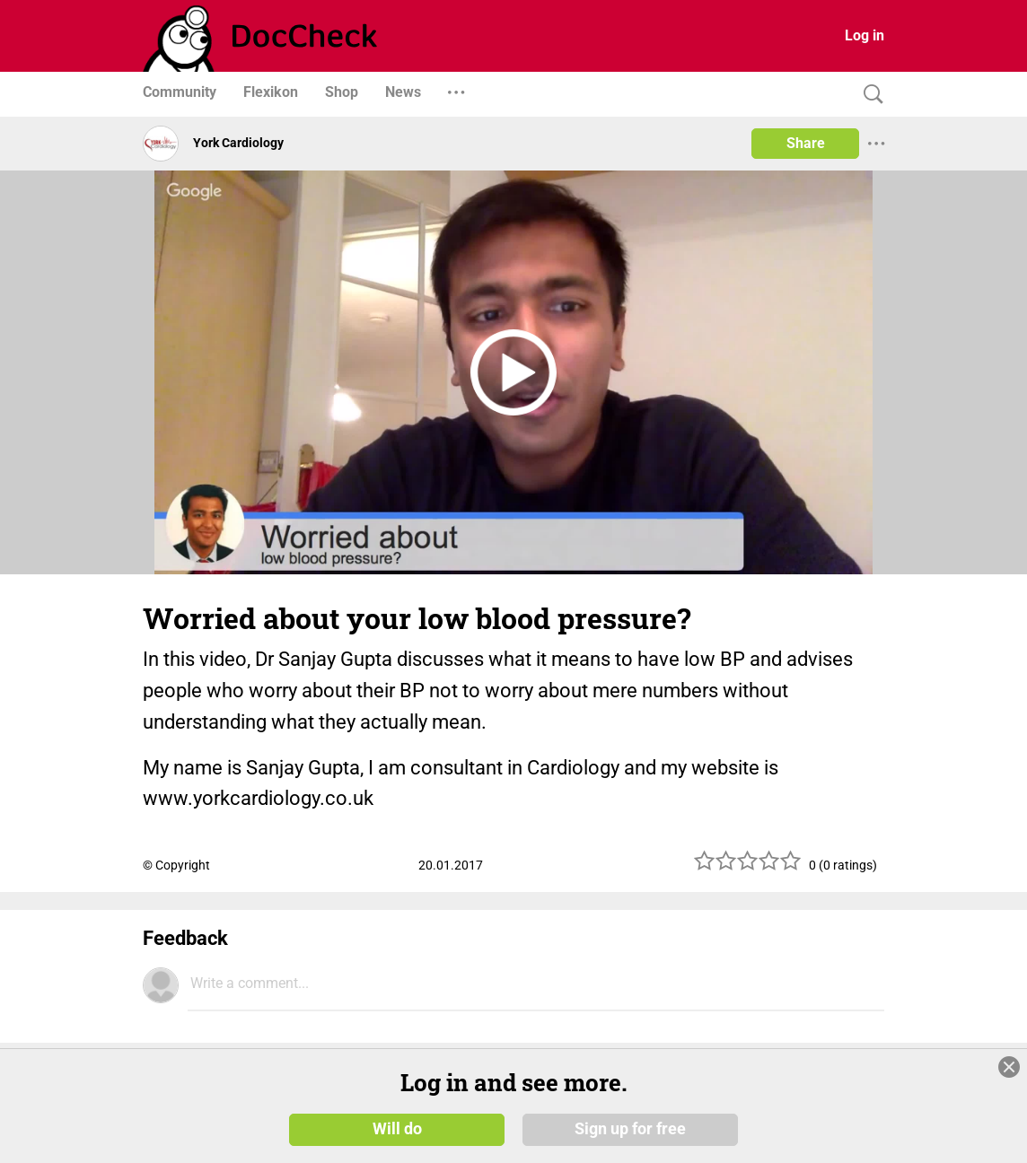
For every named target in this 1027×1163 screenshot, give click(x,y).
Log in (864, 35)
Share (805, 143)
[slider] (748, 867)
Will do (397, 1129)
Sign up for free (630, 1129)
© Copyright (176, 865)
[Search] (869, 95)
